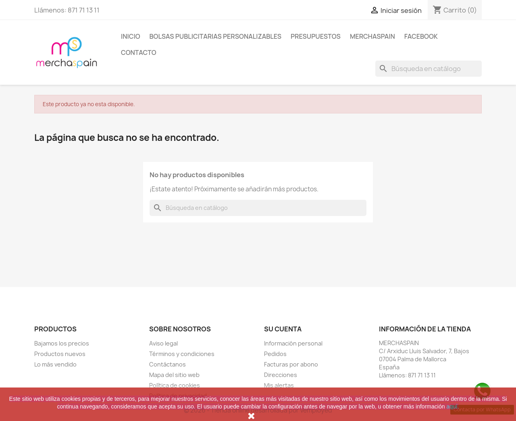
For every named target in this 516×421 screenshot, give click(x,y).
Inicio (130, 36)
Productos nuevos (59, 354)
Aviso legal (163, 343)
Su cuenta (283, 329)
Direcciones (280, 375)
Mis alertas (279, 385)
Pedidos (275, 354)
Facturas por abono (291, 364)
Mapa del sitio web (174, 375)
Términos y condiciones (181, 354)
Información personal (293, 343)
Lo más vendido (55, 364)
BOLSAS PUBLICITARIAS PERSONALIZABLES (216, 36)
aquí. (452, 406)
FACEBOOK (421, 36)
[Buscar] (428, 69)
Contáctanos (167, 364)
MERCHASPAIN (372, 36)
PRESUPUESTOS (316, 36)
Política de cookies (174, 385)
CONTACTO (138, 52)
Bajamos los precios (61, 343)
